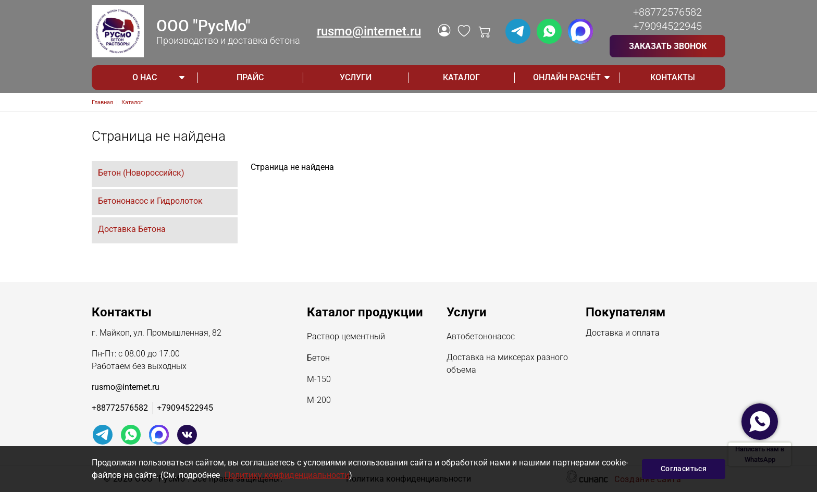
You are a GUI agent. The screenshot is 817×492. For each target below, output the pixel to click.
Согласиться (684, 468)
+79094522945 (667, 26)
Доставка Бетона (132, 229)
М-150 (319, 380)
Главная (102, 102)
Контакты (672, 77)
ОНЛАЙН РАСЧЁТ (567, 77)
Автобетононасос (481, 337)
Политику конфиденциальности (287, 475)
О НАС (144, 77)
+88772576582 (667, 12)
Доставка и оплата (623, 333)
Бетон (318, 358)
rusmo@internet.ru (369, 31)
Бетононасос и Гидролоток (150, 201)
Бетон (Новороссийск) (141, 173)
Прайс (250, 77)
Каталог (461, 77)
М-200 (319, 401)
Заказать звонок (668, 46)
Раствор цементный (346, 337)
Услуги (356, 77)
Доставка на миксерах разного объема (507, 364)
